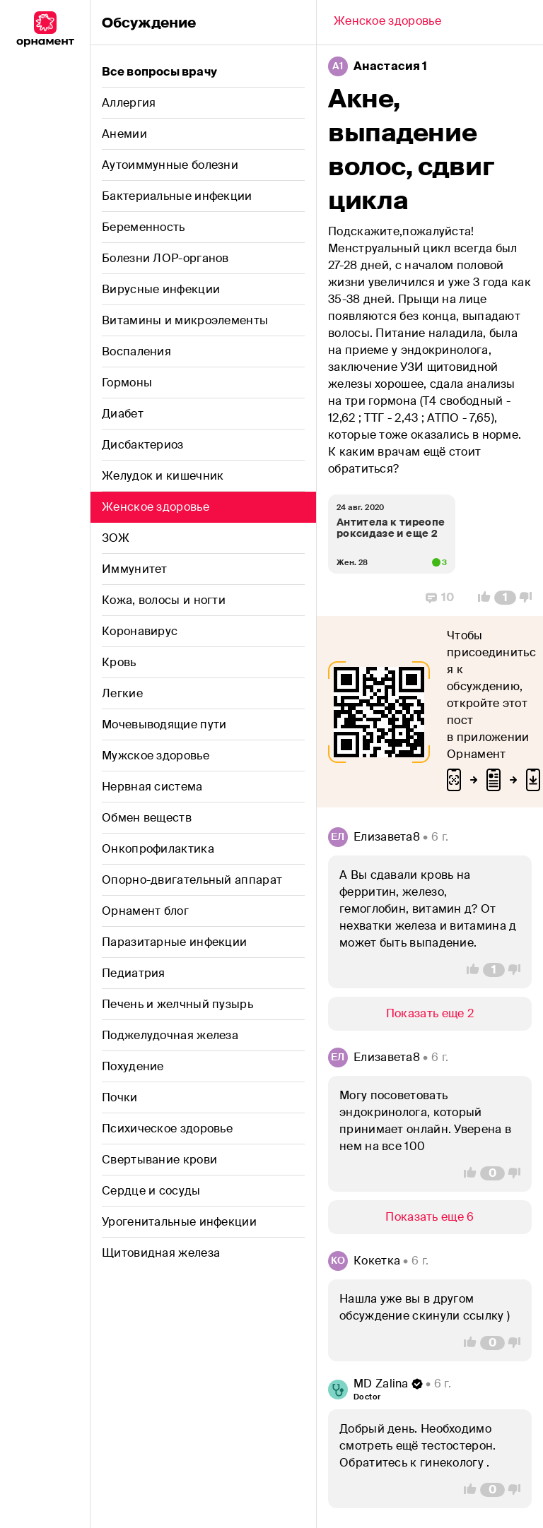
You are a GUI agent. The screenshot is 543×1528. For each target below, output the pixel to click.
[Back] (387, 22)
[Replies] (440, 598)
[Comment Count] (505, 598)
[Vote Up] (480, 597)
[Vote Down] (529, 598)
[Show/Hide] (430, 1014)
